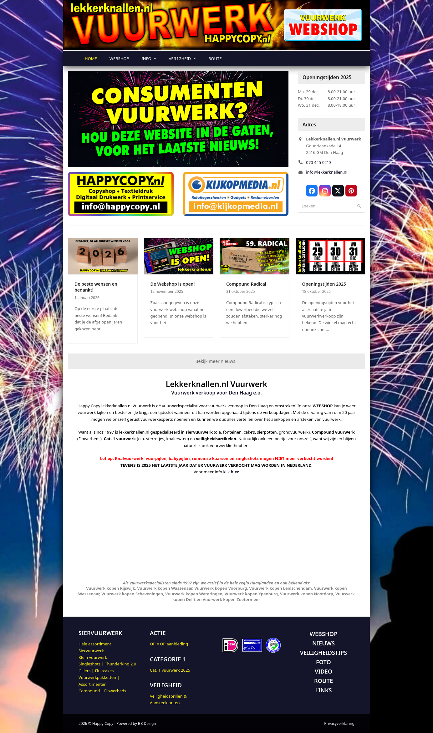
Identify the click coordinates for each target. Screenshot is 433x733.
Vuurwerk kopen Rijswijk (110, 588)
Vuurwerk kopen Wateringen (193, 594)
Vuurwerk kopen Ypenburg (251, 594)
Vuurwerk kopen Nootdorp (306, 594)
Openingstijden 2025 (324, 284)
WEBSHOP (324, 634)
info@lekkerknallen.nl (326, 172)
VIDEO (323, 671)
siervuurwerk (199, 432)
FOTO (323, 662)
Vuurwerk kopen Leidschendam (280, 588)
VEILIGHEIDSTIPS (323, 652)
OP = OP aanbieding (169, 644)
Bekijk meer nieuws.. (216, 361)
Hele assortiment (95, 644)
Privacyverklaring (339, 723)
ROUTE (323, 681)
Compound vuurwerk (333, 432)
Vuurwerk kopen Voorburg (220, 588)
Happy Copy (102, 723)
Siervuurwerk (91, 651)
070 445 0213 (318, 162)
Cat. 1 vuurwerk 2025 (170, 670)
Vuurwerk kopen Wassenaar (164, 588)
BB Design (147, 723)
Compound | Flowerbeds (102, 691)
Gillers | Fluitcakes (96, 671)
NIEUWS (323, 643)
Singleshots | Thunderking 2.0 (107, 664)
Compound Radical (246, 284)
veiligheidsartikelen (216, 438)
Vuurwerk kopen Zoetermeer (231, 599)
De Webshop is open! (172, 284)
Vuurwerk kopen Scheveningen (132, 594)
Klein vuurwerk (93, 657)
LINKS (323, 690)
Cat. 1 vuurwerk (120, 438)
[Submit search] (359, 206)
